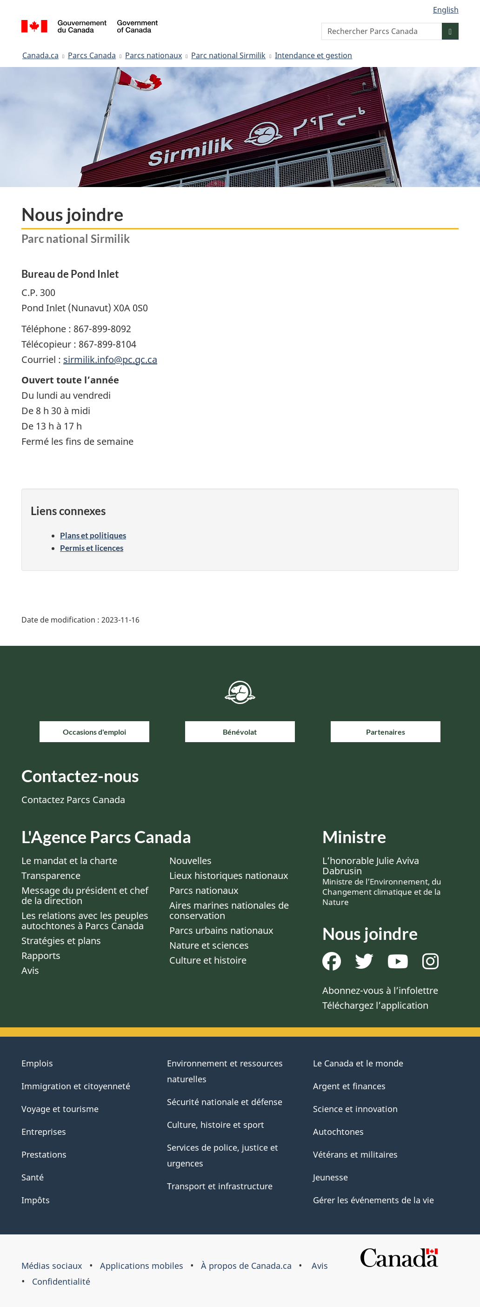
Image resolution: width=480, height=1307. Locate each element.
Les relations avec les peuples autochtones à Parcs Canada (84, 920)
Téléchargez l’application (375, 1005)
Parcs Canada (92, 55)
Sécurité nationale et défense (224, 1101)
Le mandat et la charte (69, 860)
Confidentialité (61, 1281)
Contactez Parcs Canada (73, 799)
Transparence (50, 875)
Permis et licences (91, 548)
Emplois (37, 1063)
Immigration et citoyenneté (75, 1086)
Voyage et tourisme (60, 1108)
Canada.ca (40, 55)
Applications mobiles (141, 1265)
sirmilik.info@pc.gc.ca (110, 359)
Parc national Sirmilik (228, 55)
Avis (30, 970)
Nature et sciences (209, 945)
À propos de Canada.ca (246, 1265)
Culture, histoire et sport (215, 1124)
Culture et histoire (208, 960)
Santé (32, 1177)
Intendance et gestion (313, 55)
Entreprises (43, 1131)
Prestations (44, 1154)
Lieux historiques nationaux (228, 875)
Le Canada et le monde (358, 1063)
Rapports (40, 955)
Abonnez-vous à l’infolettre (380, 990)
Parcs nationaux (153, 55)
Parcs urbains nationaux (221, 930)
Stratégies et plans (61, 940)
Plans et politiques (93, 535)
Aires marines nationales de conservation (229, 910)
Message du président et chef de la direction (84, 895)
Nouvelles (190, 860)
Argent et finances (349, 1086)
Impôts (35, 1200)
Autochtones (338, 1131)
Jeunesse (330, 1177)
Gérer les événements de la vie (373, 1200)
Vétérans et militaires (355, 1154)
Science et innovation (355, 1108)
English (446, 10)
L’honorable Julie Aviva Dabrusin (381, 880)
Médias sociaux (51, 1265)
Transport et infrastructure (220, 1186)
